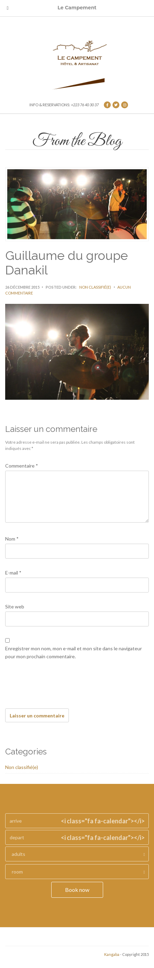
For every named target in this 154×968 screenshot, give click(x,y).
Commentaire (21, 466)
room (17, 872)
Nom (12, 539)
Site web (14, 606)
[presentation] (57, 688)
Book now (77, 889)
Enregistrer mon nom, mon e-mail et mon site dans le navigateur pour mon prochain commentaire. (73, 652)
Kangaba (111, 954)
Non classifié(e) (95, 287)
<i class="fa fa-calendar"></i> (103, 821)
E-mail (13, 573)
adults (18, 854)
